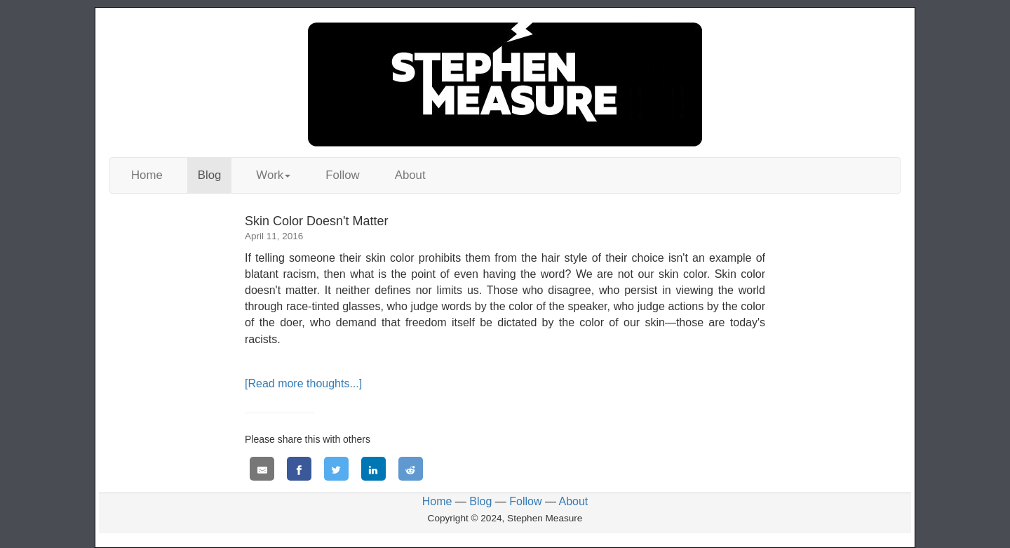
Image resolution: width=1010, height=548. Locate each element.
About (410, 175)
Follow (342, 175)
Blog (210, 175)
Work (273, 175)
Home (147, 175)
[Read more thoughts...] (303, 383)
